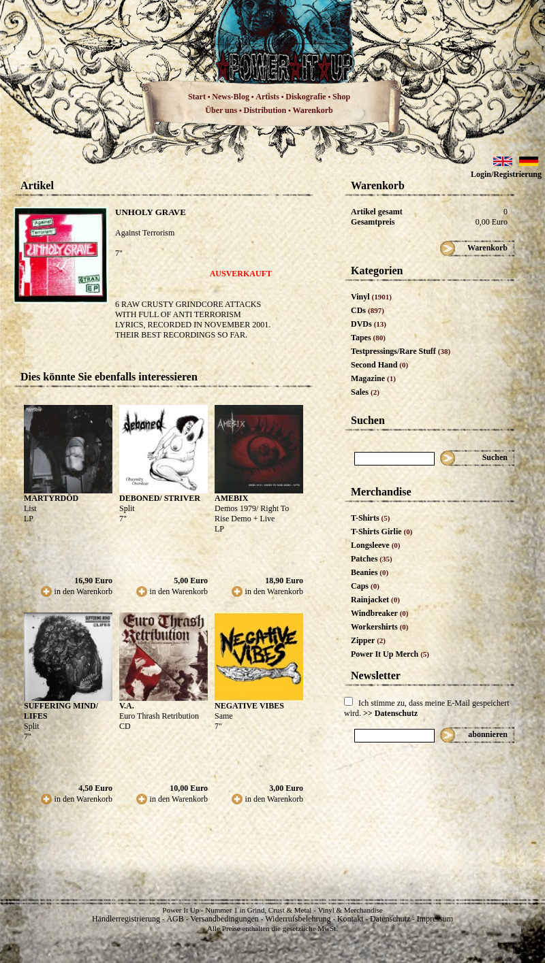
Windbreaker (380, 613)
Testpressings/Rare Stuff (400, 351)
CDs (367, 310)
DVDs (368, 324)
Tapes (368, 337)
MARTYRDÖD (51, 498)
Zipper (368, 640)
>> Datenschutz (390, 713)
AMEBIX (231, 498)
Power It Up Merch (390, 654)
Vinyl (371, 296)
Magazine (373, 378)
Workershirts (380, 627)
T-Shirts (370, 518)
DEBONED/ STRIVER (159, 498)
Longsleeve (376, 545)
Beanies (369, 572)
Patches (371, 559)
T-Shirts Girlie (381, 531)
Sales (365, 392)
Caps (365, 586)
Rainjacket (375, 599)
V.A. (126, 706)
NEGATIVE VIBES (249, 706)
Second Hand (379, 365)
